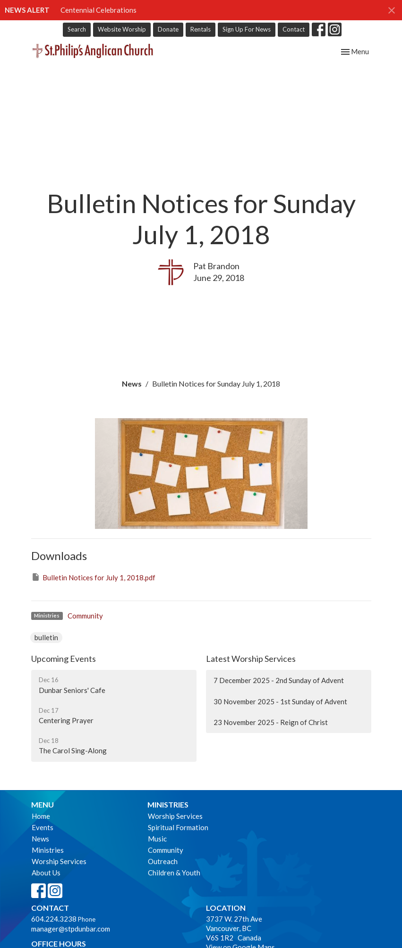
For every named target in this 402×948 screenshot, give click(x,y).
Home (41, 816)
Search (77, 29)
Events (42, 827)
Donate (168, 29)
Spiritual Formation (178, 827)
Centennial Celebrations (98, 10)
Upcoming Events (63, 658)
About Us (46, 872)
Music (157, 838)
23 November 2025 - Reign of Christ (271, 722)
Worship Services (59, 861)
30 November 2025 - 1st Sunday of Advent (280, 701)
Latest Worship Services (251, 658)
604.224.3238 (54, 919)
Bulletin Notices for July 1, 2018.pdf (93, 577)
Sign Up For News (246, 29)
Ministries (48, 850)
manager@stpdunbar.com (70, 928)
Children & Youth (174, 872)
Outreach (163, 861)
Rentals (200, 29)
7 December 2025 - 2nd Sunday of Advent (279, 680)
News (132, 383)
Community (85, 615)
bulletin (46, 637)
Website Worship (122, 29)
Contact (293, 29)
